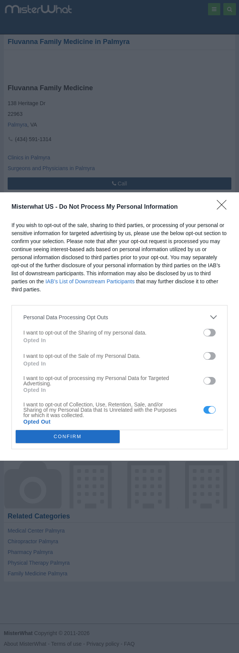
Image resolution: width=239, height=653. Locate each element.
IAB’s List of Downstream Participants (90, 281)
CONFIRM (67, 437)
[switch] (209, 332)
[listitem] (119, 317)
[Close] (224, 207)
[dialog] (119, 326)
